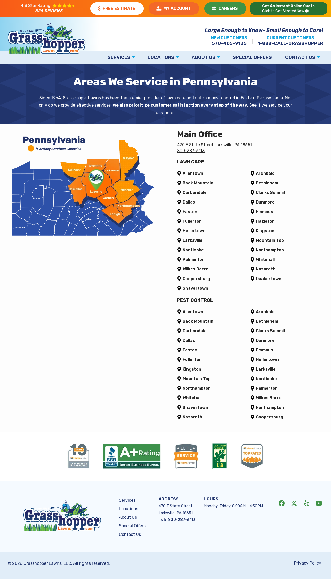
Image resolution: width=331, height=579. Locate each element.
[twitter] (294, 503)
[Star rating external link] (48, 8)
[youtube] (319, 503)
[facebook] (282, 503)
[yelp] (306, 503)
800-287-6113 (191, 150)
